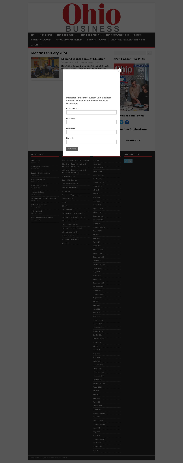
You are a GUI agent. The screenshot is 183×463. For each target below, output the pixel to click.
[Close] (119, 70)
